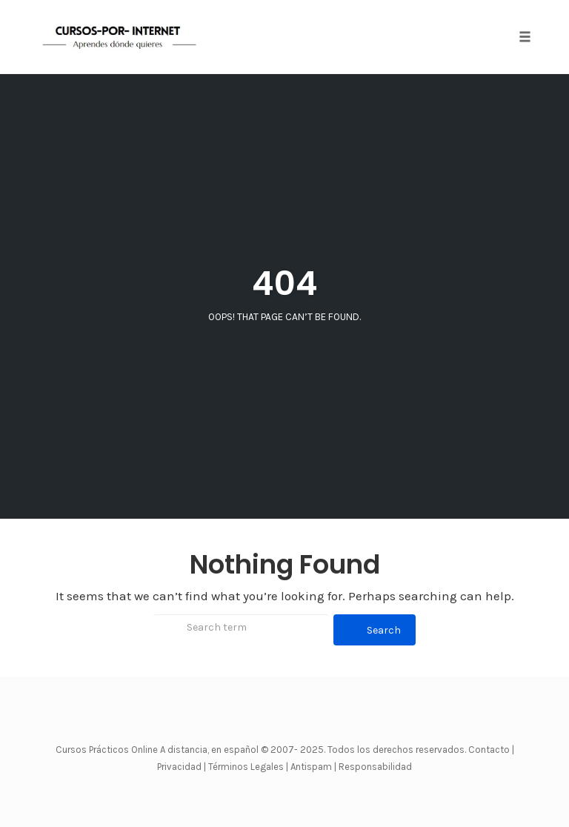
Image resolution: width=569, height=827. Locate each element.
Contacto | (491, 749)
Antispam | (313, 766)
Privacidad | (181, 766)
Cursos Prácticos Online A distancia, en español (158, 749)
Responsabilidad (375, 766)
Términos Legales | (248, 766)
